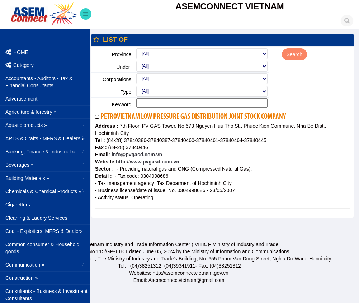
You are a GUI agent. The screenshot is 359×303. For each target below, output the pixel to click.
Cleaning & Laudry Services (36, 218)
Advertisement (21, 99)
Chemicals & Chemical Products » (45, 191)
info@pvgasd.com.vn (136, 154)
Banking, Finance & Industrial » (45, 151)
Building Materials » (45, 178)
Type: (127, 92)
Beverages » (45, 164)
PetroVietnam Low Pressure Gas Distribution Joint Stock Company (193, 117)
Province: (122, 54)
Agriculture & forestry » (45, 111)
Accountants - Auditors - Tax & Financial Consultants (38, 81)
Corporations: (118, 79)
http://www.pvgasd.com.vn (147, 162)
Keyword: (122, 104)
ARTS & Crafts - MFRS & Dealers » (45, 138)
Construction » (45, 277)
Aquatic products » (45, 125)
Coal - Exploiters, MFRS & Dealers (44, 231)
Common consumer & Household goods (42, 247)
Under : (124, 67)
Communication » (45, 264)
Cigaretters (17, 204)
